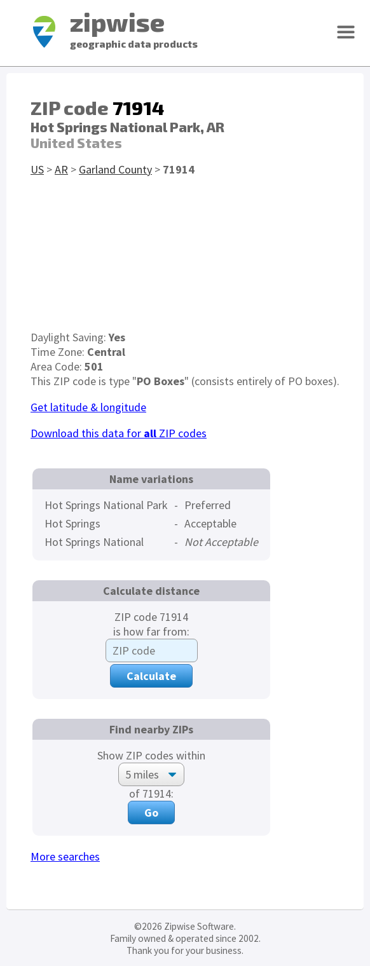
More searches (65, 856)
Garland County (115, 169)
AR (61, 169)
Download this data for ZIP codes (119, 433)
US (37, 169)
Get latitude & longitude (88, 407)
